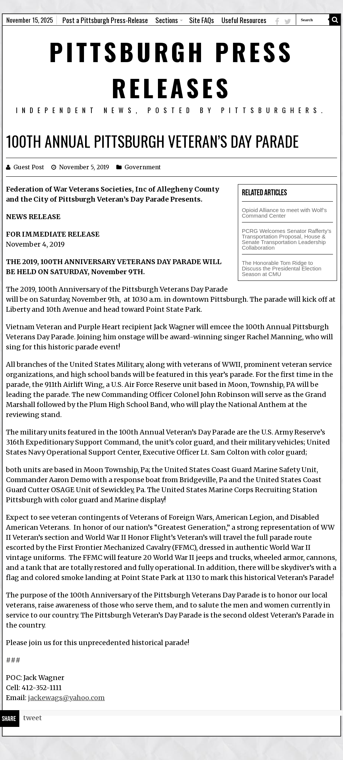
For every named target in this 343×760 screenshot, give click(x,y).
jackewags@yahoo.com (66, 697)
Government (142, 167)
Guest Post (28, 167)
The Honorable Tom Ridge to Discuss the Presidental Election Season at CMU (281, 268)
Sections (166, 20)
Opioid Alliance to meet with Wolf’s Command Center (284, 213)
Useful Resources (243, 20)
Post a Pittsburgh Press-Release (105, 20)
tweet (32, 717)
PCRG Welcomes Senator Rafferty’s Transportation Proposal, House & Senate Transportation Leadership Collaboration (286, 239)
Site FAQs (201, 20)
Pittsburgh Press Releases (171, 69)
